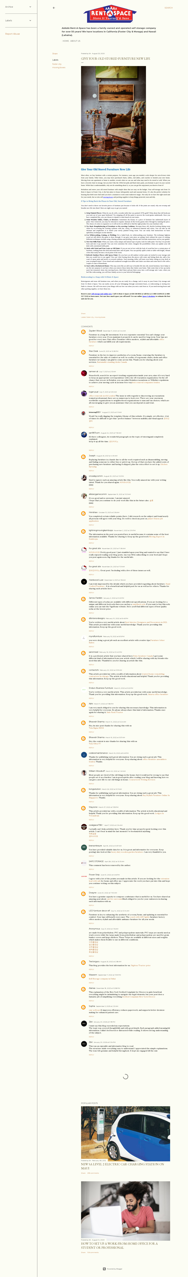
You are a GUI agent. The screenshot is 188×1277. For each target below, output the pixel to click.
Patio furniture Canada (143, 656)
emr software (95, 1010)
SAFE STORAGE (96, 861)
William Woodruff (97, 771)
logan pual (93, 392)
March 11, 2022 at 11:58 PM (103, 704)
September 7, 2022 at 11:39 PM (109, 975)
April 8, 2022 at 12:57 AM (112, 846)
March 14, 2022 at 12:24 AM (115, 722)
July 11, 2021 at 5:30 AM (108, 392)
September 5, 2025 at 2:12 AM (107, 1006)
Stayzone (93, 807)
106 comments (93, 1252)
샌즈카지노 (113, 441)
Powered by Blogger (112, 1268)
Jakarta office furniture (158, 694)
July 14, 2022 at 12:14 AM (120, 911)
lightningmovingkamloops (101, 530)
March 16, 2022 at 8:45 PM (119, 753)
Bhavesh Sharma (96, 722)
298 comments (93, 1173)
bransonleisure (95, 846)
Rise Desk (93, 351)
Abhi (91, 704)
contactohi (94, 670)
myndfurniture (95, 636)
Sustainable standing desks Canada (112, 362)
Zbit (91, 1022)
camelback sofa (138, 604)
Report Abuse (12, 34)
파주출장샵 (93, 947)
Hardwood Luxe (96, 580)
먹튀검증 (92, 834)
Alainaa (92, 988)
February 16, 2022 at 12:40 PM (110, 652)
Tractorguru (94, 961)
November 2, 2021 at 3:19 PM (125, 530)
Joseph (92, 456)
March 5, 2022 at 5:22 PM (123, 688)
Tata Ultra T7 (95, 743)
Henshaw (93, 512)
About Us (74, 41)
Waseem (93, 975)
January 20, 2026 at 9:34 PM (105, 1042)
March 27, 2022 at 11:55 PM (108, 807)
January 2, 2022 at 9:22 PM (113, 598)
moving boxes (58, 67)
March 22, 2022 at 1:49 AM (116, 771)
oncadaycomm (96, 476)
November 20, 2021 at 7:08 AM (113, 548)
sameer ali (93, 371)
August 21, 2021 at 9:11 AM (112, 412)
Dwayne (92, 893)
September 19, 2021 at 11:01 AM (119, 494)
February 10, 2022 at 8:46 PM (117, 618)
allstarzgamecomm (98, 494)
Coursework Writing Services (142, 779)
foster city (56, 64)
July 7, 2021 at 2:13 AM (107, 372)
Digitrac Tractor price (141, 965)
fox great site (95, 548)
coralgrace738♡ (96, 825)
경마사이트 (93, 836)
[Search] (169, 8)
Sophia (92, 1006)
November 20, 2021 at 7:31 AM (113, 567)
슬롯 (151, 500)
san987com (94, 433)
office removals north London (102, 396)
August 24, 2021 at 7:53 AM (111, 433)
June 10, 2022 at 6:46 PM (110, 875)
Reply (91, 346)
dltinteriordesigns (97, 618)
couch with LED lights (139, 917)
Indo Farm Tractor (115, 712)
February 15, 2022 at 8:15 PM (113, 636)
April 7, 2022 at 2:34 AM (113, 825)
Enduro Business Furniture (101, 688)
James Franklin (95, 598)
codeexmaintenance (98, 753)
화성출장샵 (93, 952)
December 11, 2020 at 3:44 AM (114, 331)
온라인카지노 (94, 570)
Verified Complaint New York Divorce (138, 997)
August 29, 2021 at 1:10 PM (114, 476)
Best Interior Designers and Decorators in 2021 (146, 622)
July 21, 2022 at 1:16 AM (109, 929)
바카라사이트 (125, 482)
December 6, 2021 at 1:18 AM (115, 580)
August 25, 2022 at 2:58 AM (111, 962)
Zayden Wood (95, 331)
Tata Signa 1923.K (96, 728)
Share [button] (55, 53)
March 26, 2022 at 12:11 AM (112, 789)
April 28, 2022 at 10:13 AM (114, 861)
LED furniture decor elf (99, 911)
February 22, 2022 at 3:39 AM (111, 670)
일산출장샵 (93, 944)
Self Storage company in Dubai (102, 979)
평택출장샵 (93, 949)
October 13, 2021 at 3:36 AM (109, 512)
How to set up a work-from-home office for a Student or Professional (119, 1245)
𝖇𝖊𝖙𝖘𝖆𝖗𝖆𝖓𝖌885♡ (95, 412)
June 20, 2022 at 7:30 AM (107, 893)
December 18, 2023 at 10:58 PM (108, 988)
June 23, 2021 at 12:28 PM (108, 351)
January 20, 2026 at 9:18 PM (104, 1022)
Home (65, 41)
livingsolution (95, 789)
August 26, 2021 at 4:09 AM (106, 456)
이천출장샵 (93, 942)
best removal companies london (146, 382)
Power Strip (94, 875)
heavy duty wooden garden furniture (127, 852)
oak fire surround (114, 899)
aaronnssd (93, 652)
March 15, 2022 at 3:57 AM (115, 737)
